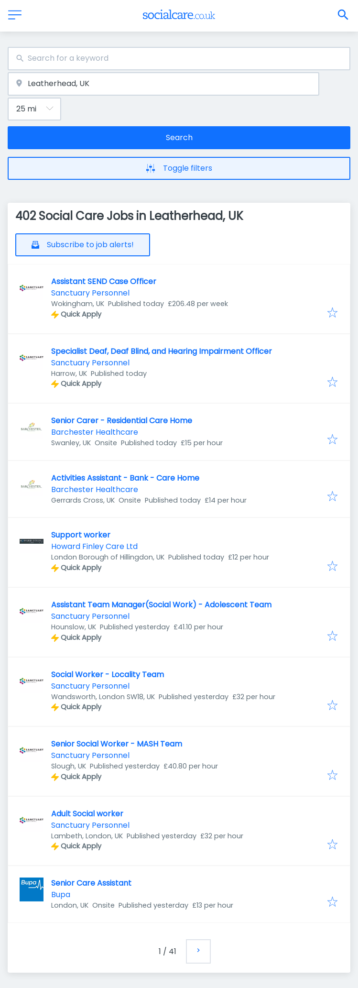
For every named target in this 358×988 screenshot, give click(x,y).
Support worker (80, 534)
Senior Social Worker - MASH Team (116, 743)
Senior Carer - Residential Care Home (121, 420)
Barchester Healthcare (94, 432)
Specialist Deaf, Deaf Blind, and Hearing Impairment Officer (161, 351)
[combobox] (179, 58)
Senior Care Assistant (91, 883)
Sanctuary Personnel (90, 292)
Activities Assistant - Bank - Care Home (125, 477)
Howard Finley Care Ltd (94, 546)
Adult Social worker (87, 813)
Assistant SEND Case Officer (103, 281)
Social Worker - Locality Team (107, 674)
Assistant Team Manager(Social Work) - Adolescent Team (161, 604)
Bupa (60, 894)
